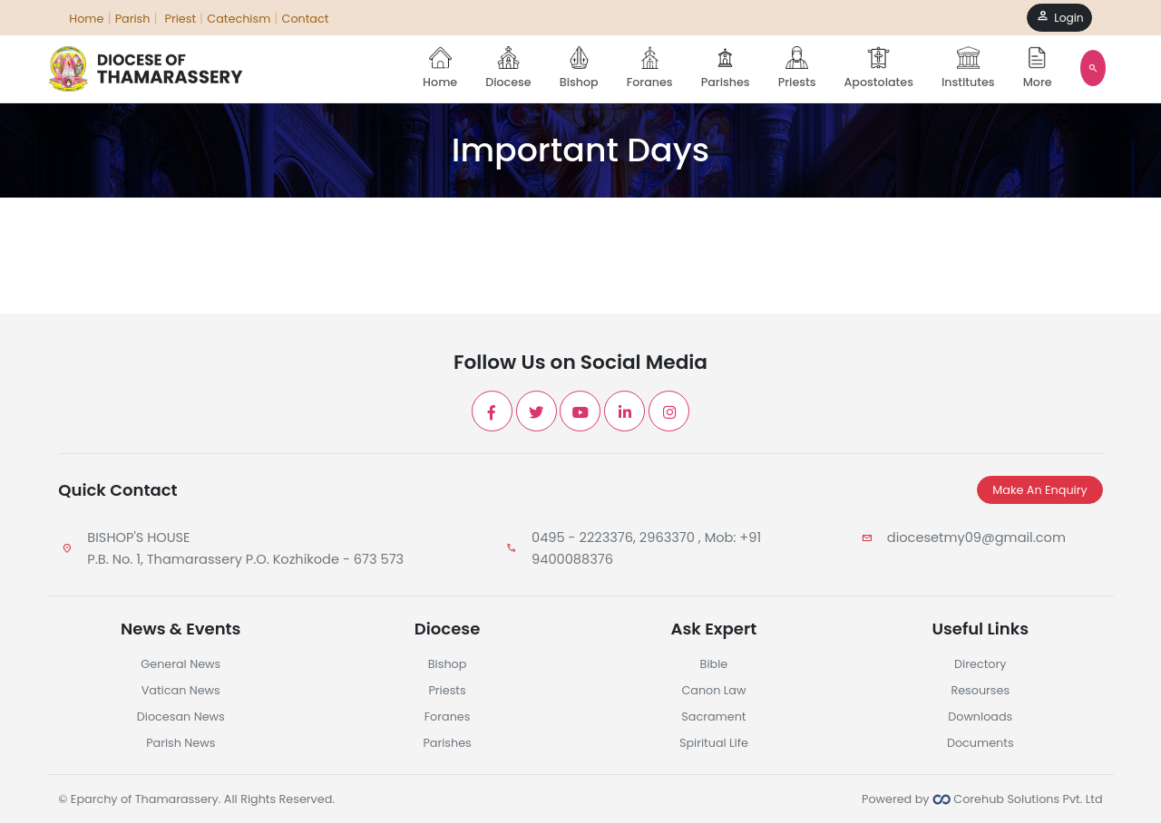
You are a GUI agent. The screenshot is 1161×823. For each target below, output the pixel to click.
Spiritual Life (713, 742)
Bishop (579, 68)
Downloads (980, 716)
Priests (797, 68)
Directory (980, 664)
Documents (980, 742)
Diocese (508, 68)
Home (440, 68)
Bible (714, 664)
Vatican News (180, 690)
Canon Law (713, 690)
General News (180, 664)
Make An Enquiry (1039, 490)
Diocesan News (181, 716)
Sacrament (713, 716)
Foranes (650, 68)
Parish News (180, 742)
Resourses (980, 690)
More (1037, 68)
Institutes (968, 68)
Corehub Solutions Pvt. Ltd (1017, 799)
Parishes (725, 68)
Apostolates (878, 68)
